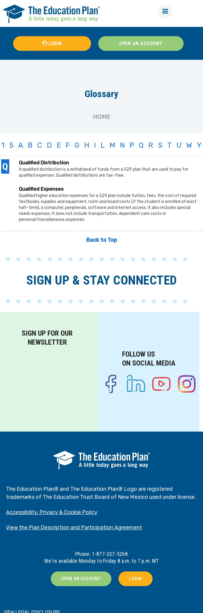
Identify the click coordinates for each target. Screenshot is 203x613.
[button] (165, 11)
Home (101, 116)
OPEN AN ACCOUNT (140, 43)
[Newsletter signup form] (47, 384)
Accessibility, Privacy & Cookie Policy (51, 512)
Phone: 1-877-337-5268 (101, 554)
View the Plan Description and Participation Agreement (74, 527)
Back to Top (101, 240)
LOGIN (55, 43)
